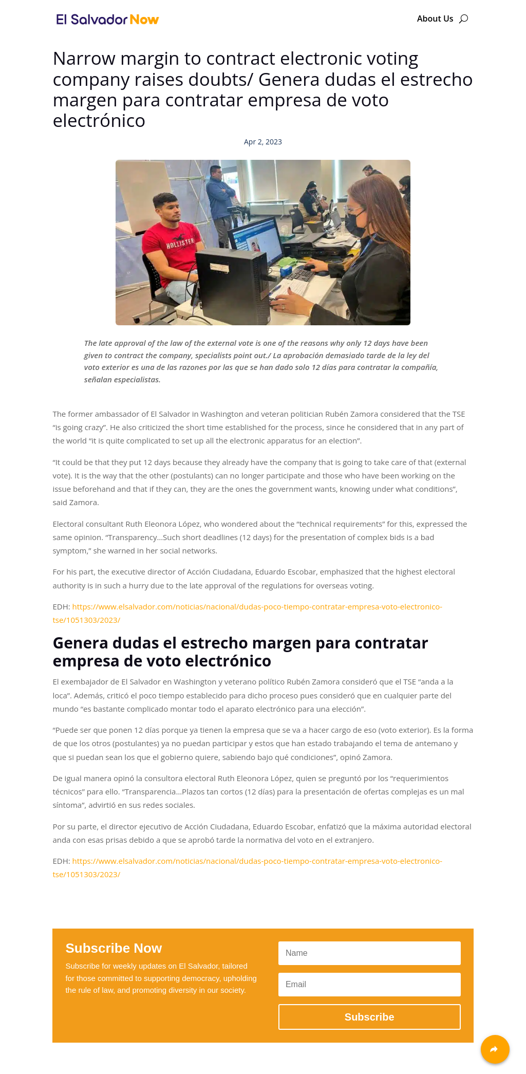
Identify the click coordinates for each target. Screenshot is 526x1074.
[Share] (495, 1049)
